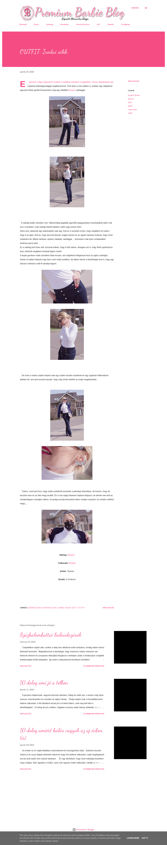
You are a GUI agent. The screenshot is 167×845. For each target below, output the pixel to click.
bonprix (131, 99)
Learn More (133, 838)
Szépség (49, 24)
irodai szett (132, 110)
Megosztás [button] (133, 81)
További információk (93, 666)
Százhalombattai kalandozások (50, 634)
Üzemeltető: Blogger (84, 829)
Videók (111, 24)
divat (130, 102)
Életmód (23, 24)
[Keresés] (135, 8)
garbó (130, 106)
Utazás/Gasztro (83, 24)
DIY (98, 24)
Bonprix (72, 90)
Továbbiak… (126, 24)
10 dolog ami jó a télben (44, 682)
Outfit (130, 113)
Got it (145, 838)
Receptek (64, 24)
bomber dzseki (134, 95)
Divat (36, 24)
